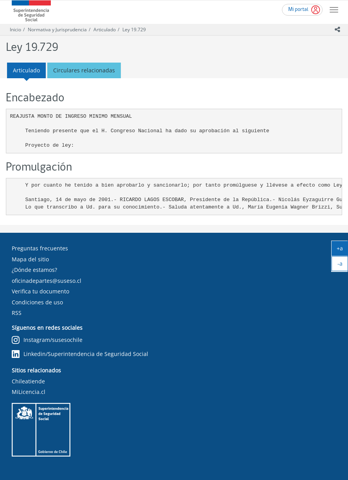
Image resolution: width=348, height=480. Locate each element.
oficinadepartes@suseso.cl (46, 280)
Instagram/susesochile (47, 340)
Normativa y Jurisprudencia (57, 29)
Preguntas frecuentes (40, 248)
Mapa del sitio (30, 259)
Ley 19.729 (134, 29)
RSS (17, 312)
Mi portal (298, 10)
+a (342, 250)
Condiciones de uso (37, 302)
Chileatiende (28, 381)
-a (342, 265)
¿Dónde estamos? (34, 269)
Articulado (104, 29)
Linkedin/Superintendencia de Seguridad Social (80, 354)
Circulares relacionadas (84, 70)
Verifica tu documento (40, 291)
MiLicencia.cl (28, 392)
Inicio (15, 29)
